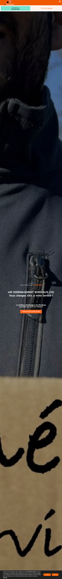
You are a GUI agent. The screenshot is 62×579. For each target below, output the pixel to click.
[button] (59, 1)
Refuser (54, 574)
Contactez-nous (15, 7)
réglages (20, 577)
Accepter (45, 574)
